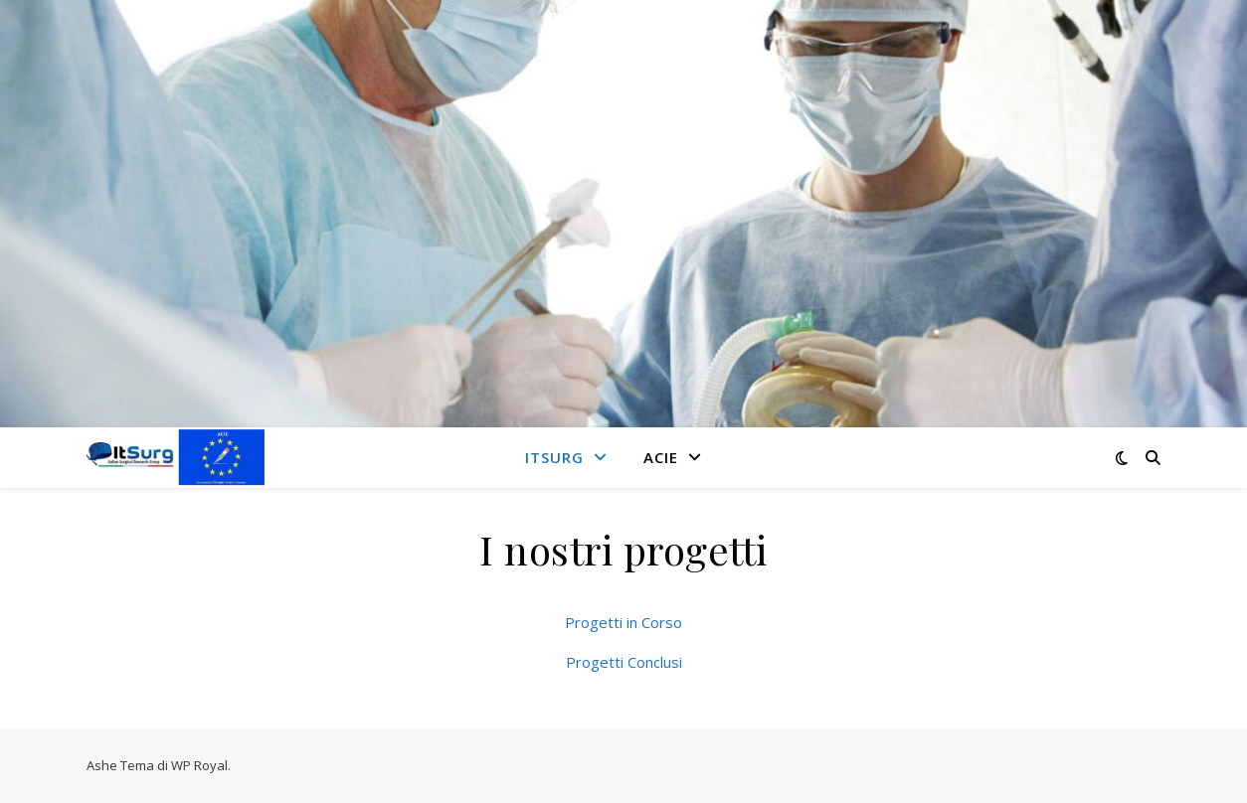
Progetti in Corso (623, 622)
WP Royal (199, 765)
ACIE (660, 457)
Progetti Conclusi (624, 662)
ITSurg (554, 457)
